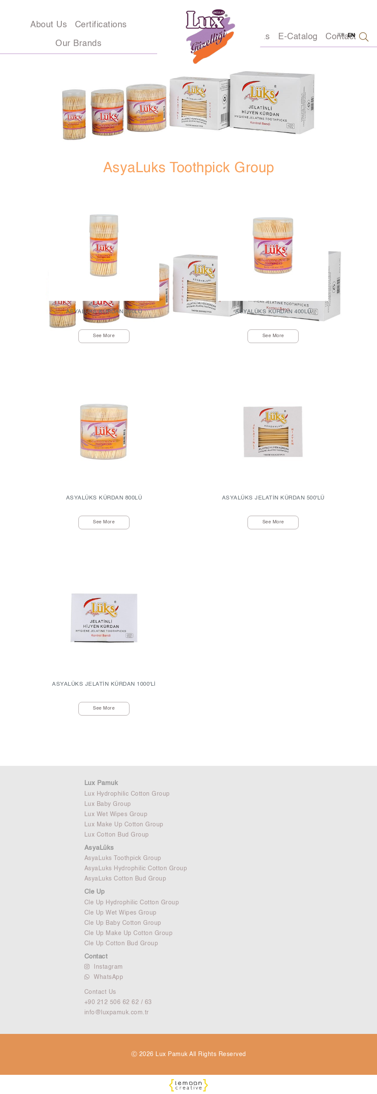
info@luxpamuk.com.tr (116, 1013)
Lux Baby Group (107, 804)
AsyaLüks (99, 848)
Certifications (101, 25)
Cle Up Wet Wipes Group (120, 913)
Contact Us (100, 992)
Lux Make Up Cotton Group (124, 825)
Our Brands (78, 44)
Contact (96, 956)
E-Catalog (298, 37)
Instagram (103, 967)
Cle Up (94, 892)
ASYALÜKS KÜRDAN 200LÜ (104, 312)
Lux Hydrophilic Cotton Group (127, 794)
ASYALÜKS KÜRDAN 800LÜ (104, 498)
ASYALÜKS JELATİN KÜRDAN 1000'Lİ (104, 684)
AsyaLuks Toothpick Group (122, 858)
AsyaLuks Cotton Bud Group (125, 879)
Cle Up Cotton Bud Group (121, 944)
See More (104, 336)
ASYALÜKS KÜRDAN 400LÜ (273, 312)
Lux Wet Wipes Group (116, 814)
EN (351, 35)
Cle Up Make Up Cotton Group (128, 933)
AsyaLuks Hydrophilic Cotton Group (135, 869)
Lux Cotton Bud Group (116, 835)
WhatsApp (104, 977)
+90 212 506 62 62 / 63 (118, 1002)
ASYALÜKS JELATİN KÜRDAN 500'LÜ (273, 498)
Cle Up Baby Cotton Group (122, 923)
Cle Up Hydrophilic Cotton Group (131, 903)
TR (341, 35)
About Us (48, 25)
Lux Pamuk (101, 783)
